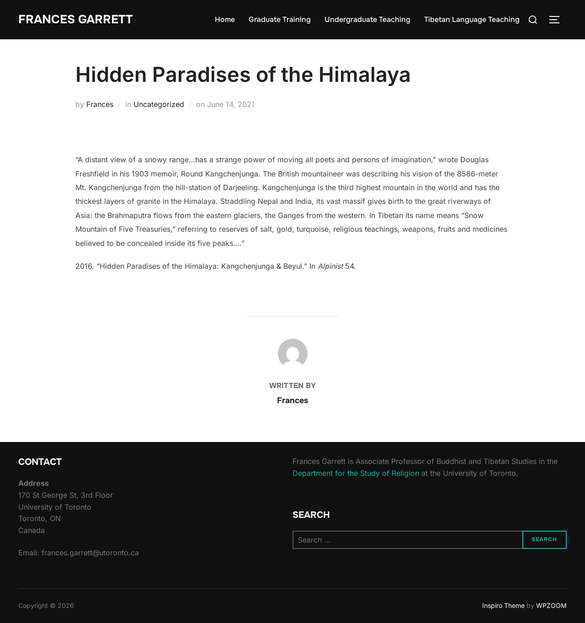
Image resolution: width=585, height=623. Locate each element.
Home (225, 19)
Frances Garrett (75, 19)
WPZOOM (551, 605)
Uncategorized (158, 104)
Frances (99, 104)
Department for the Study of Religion (355, 473)
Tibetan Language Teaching (472, 19)
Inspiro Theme (503, 605)
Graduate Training (280, 19)
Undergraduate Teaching (367, 19)
